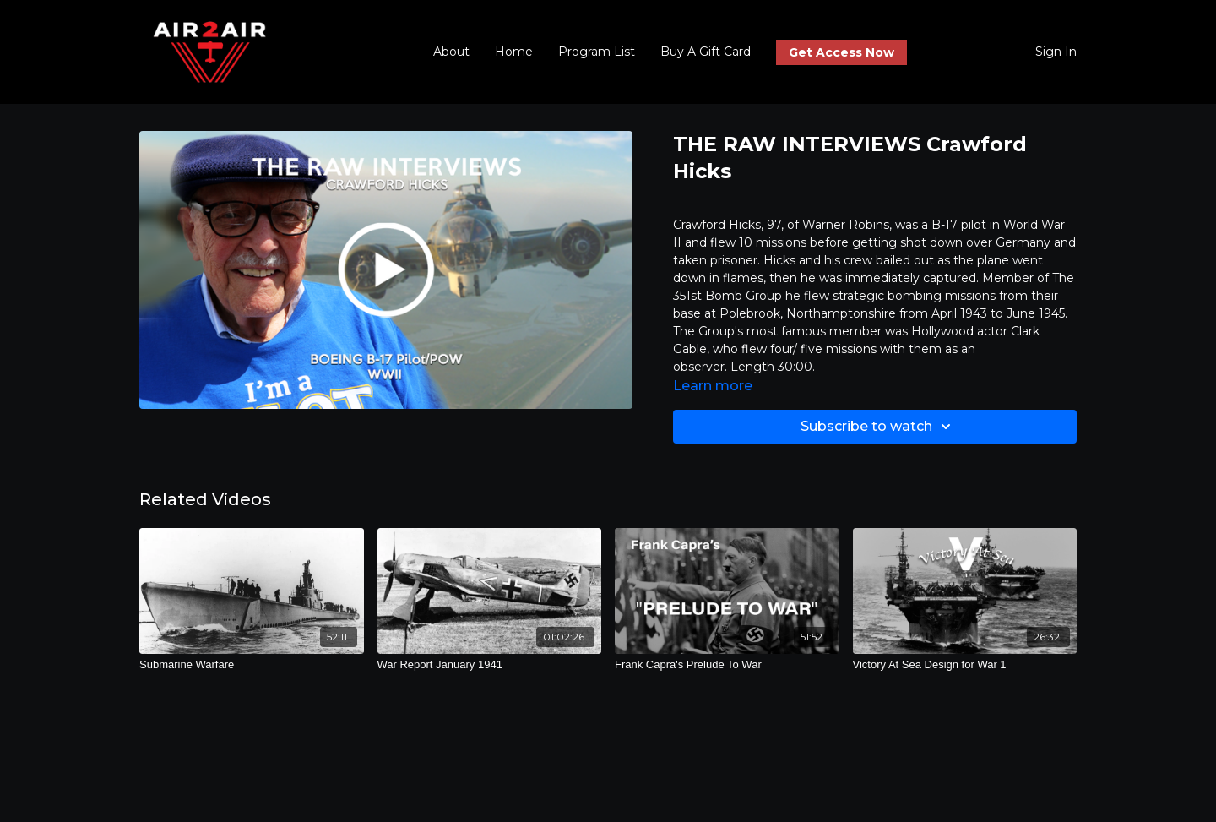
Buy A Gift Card (705, 51)
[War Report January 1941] (489, 664)
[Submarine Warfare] (251, 664)
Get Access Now (841, 52)
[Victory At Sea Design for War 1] (965, 664)
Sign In (1056, 51)
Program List (596, 51)
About (451, 51)
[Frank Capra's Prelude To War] (727, 664)
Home (514, 51)
